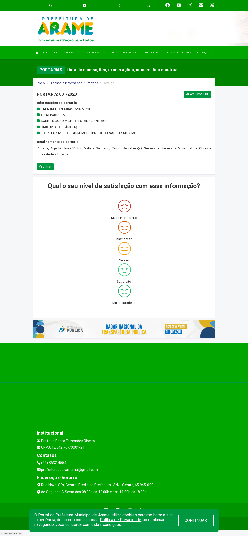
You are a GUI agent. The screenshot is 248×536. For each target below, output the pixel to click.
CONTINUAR (196, 520)
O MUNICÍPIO (71, 53)
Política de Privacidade (120, 519)
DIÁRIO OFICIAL (129, 53)
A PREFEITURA (51, 53)
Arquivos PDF (197, 94)
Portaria (92, 83)
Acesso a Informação (66, 83)
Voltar (45, 167)
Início (41, 83)
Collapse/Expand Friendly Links (11, 533)
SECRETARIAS (92, 53)
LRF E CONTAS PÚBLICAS (178, 53)
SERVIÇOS (111, 53)
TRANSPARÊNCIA (151, 53)
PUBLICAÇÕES (204, 53)
